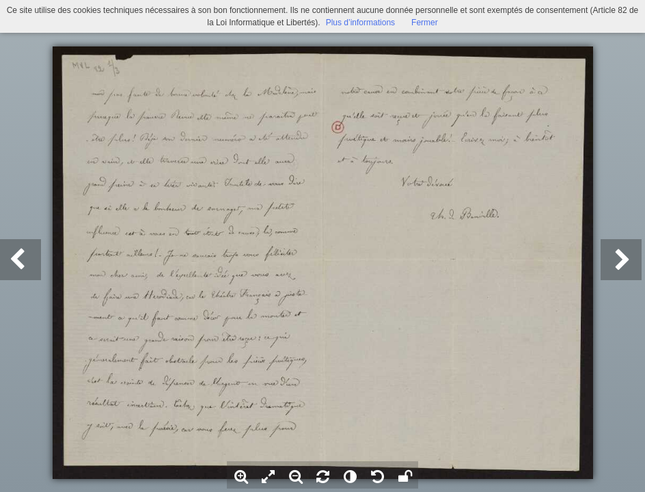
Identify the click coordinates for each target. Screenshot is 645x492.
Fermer (424, 22)
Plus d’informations (360, 22)
